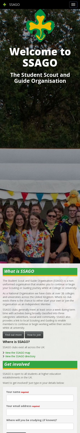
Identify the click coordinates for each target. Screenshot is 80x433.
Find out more (13, 334)
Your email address (18, 406)
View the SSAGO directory (20, 356)
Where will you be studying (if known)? (31, 420)
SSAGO (11, 4)
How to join (34, 334)
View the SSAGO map (17, 352)
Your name (13, 392)
